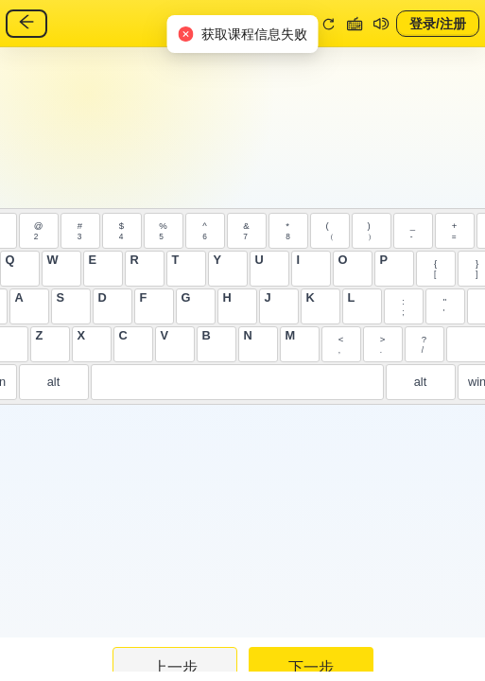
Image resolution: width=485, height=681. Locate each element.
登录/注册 (437, 22)
